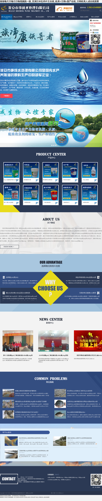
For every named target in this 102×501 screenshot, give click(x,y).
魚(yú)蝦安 (86, 179)
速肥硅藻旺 (86, 202)
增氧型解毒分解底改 (47, 179)
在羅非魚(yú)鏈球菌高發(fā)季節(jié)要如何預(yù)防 (82, 401)
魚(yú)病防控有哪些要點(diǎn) (76, 412)
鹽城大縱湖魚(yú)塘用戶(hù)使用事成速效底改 (80, 438)
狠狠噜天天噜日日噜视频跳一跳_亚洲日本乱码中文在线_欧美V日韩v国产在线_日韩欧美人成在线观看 (49, 1)
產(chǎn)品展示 (40, 16)
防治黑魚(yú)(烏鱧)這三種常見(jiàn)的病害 (79, 391)
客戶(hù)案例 (51, 16)
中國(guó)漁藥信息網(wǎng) (71, 477)
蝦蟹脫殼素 (27, 202)
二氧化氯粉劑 (47, 202)
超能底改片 (67, 202)
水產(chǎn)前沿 (51, 477)
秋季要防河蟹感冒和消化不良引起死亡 (26, 412)
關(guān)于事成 (18, 16)
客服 (94, 32)
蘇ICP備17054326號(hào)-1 (57, 493)
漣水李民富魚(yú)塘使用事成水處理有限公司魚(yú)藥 (33, 438)
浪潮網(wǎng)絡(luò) (66, 479)
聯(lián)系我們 (95, 16)
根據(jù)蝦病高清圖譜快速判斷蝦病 (25, 391)
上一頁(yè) (20, 41)
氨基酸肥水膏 (27, 179)
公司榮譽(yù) (73, 16)
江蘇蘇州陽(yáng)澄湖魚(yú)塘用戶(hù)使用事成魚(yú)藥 (33, 450)
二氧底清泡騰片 (66, 179)
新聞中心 (28, 16)
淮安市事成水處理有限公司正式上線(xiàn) (89, 355)
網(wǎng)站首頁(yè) (6, 16)
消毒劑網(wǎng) (59, 477)
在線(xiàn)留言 (84, 16)
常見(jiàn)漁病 (62, 16)
